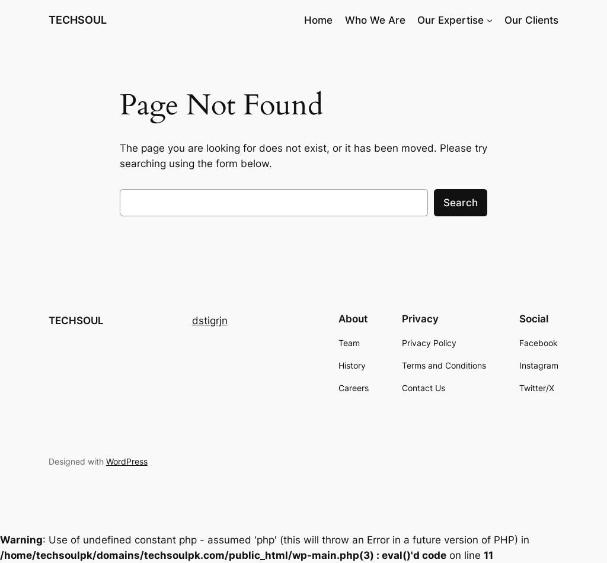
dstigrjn (210, 321)
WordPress (127, 461)
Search (460, 203)
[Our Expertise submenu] (490, 20)
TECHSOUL (78, 20)
